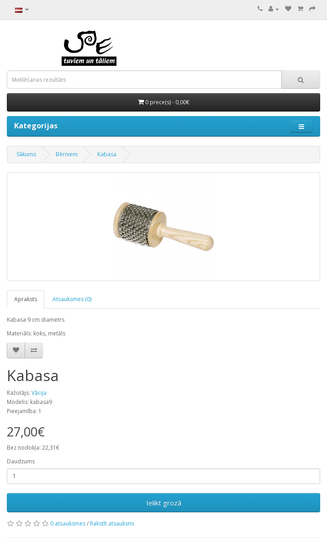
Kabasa (106, 154)
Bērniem (67, 154)
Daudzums (21, 461)
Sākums (26, 154)
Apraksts (25, 299)
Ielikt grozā (163, 502)
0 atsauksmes (67, 523)
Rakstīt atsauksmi (112, 523)
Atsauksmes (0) (72, 299)
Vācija (39, 393)
